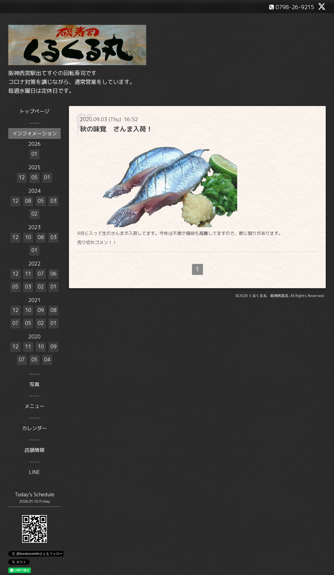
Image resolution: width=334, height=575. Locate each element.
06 (53, 273)
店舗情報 (34, 450)
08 (28, 200)
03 (53, 200)
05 (34, 177)
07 (41, 273)
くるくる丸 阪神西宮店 (268, 295)
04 (47, 359)
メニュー (34, 406)
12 (22, 177)
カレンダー (34, 428)
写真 (34, 384)
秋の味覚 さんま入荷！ (116, 129)
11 (28, 273)
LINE (34, 472)
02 (34, 213)
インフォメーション (34, 133)
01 (34, 153)
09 (41, 310)
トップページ (34, 111)
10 (28, 237)
